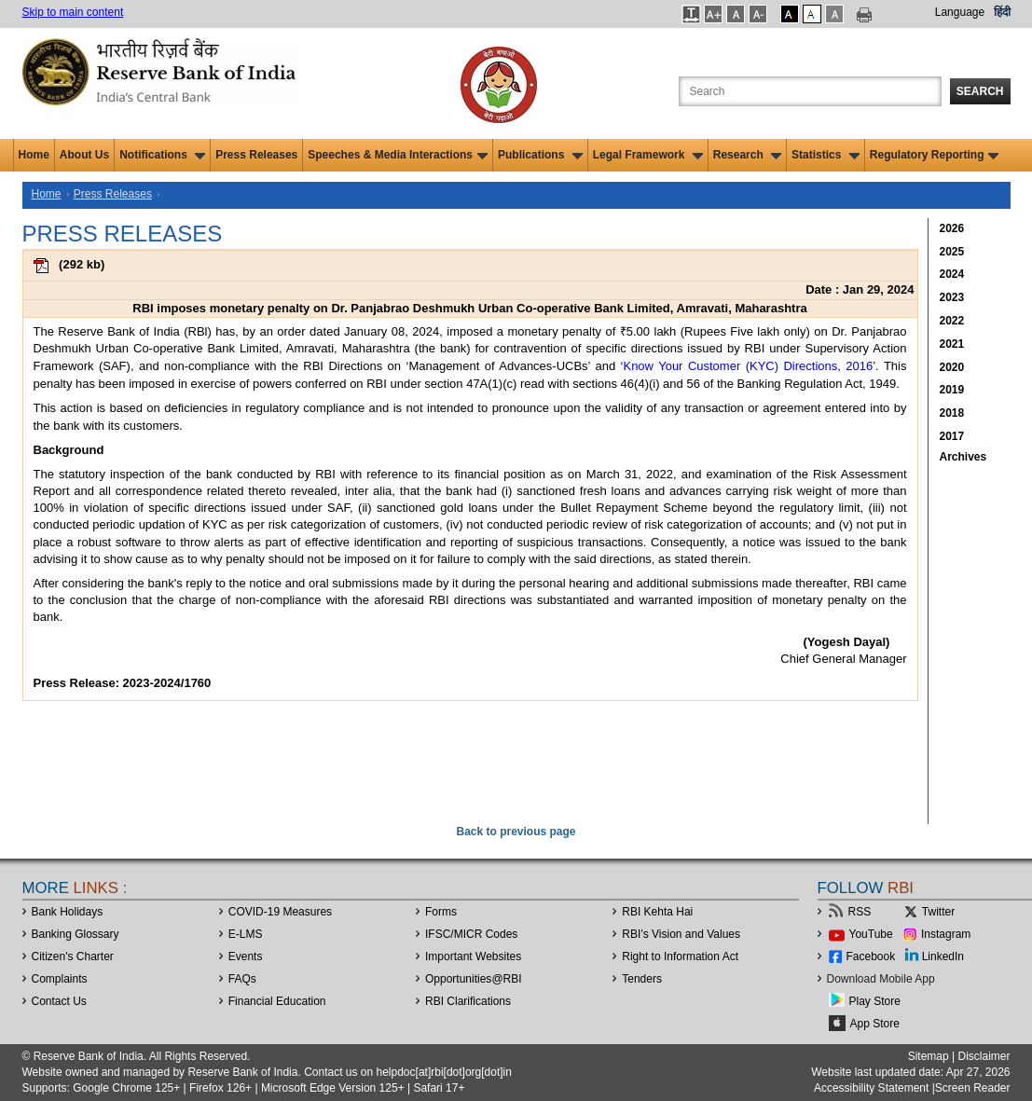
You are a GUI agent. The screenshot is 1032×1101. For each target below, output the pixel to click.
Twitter (938, 911)
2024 (952, 274)
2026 (952, 228)
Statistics (825, 154)
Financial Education (277, 1001)
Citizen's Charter (73, 956)
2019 (952, 389)
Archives (963, 456)
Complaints (60, 978)
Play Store (875, 1001)
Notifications (162, 154)
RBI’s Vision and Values (681, 934)
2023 (952, 297)
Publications (540, 154)
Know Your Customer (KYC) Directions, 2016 (748, 366)
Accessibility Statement (871, 1087)
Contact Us (59, 1001)
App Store (875, 1023)
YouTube (871, 934)
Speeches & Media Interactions (398, 154)
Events (245, 956)
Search (980, 91)
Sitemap (928, 1056)
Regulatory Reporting (934, 154)
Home (34, 154)
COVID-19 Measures (280, 911)
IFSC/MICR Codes (471, 934)
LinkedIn (943, 956)
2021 (952, 344)
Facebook (871, 956)
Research (747, 154)
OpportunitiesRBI (473, 978)
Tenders (642, 978)
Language (959, 12)
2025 (952, 251)
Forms (441, 911)
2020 (952, 367)
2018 (952, 413)
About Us (84, 154)
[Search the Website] (810, 91)
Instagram (945, 934)
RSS (860, 911)
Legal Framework (648, 154)
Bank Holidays (67, 911)
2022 (952, 320)
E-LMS (245, 934)
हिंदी (1002, 12)
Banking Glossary (75, 934)
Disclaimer (983, 1056)
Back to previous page (515, 831)
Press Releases (256, 154)
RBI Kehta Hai (657, 911)
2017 (952, 436)
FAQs (242, 978)
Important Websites (473, 956)
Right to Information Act (680, 956)
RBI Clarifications (468, 1001)
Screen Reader (973, 1087)
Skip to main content (73, 12)
